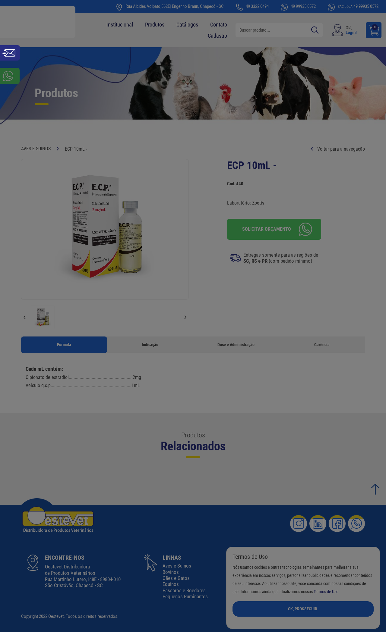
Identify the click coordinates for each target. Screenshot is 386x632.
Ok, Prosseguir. (303, 608)
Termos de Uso (326, 591)
